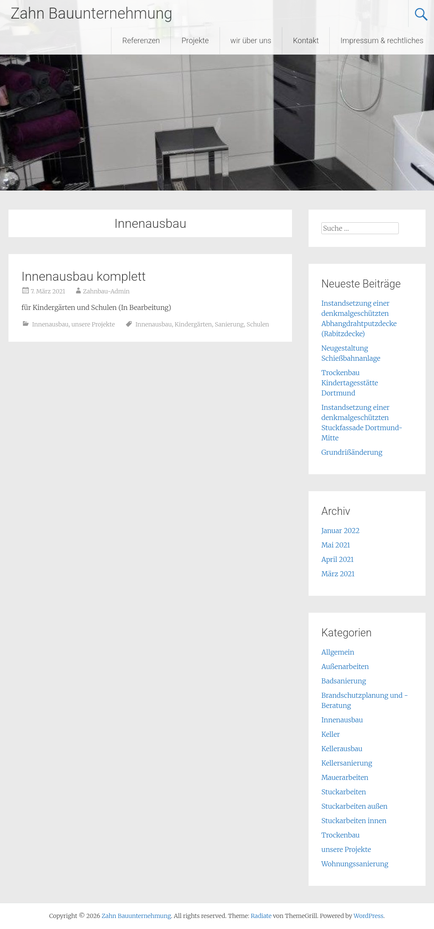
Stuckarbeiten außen (354, 806)
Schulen (258, 324)
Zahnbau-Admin (106, 291)
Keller (330, 734)
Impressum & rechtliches (381, 40)
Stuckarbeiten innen (354, 820)
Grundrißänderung (351, 452)
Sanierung (229, 324)
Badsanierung (343, 681)
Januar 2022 (340, 530)
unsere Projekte (92, 324)
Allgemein (337, 652)
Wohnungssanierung (354, 864)
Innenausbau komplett (83, 276)
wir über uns (251, 40)
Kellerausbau (341, 748)
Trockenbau (340, 835)
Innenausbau (50, 324)
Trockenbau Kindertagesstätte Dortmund (349, 382)
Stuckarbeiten (343, 792)
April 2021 (337, 559)
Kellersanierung (346, 763)
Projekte (195, 40)
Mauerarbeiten (344, 777)
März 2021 (337, 574)
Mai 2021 (335, 545)
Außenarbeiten (345, 666)
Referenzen (141, 40)
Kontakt (306, 40)
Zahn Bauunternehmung (91, 13)
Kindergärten (193, 324)
